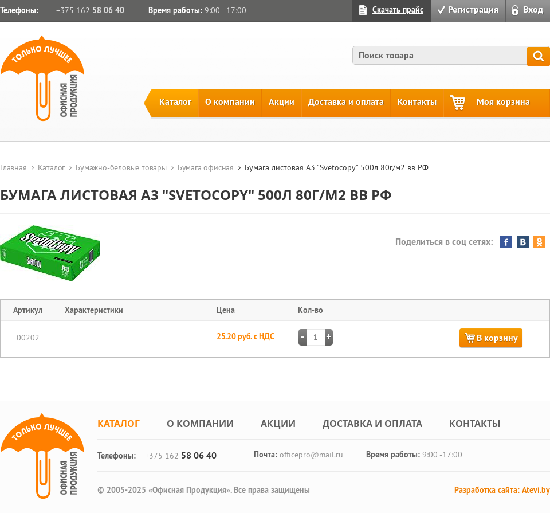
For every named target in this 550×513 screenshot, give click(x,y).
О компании (230, 102)
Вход (533, 9)
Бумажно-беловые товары (121, 167)
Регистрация (473, 9)
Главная (13, 167)
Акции (281, 102)
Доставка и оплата (346, 102)
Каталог (175, 102)
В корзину (497, 338)
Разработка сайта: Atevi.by (502, 490)
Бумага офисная (206, 167)
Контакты (417, 102)
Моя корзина (503, 102)
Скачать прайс (397, 10)
